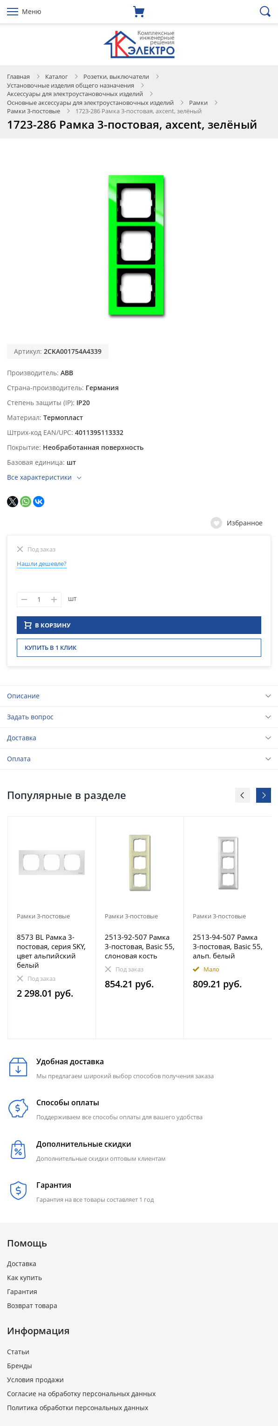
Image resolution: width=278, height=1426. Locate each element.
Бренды (19, 1368)
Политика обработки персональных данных (77, 1410)
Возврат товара (32, 1308)
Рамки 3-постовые (33, 111)
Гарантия (22, 1294)
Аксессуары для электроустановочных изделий (75, 94)
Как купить (24, 1280)
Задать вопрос (30, 719)
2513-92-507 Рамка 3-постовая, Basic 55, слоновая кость (140, 949)
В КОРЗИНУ (47, 628)
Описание (23, 698)
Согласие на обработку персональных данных (81, 1396)
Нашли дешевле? (42, 563)
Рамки (198, 102)
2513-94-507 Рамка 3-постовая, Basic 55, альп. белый (228, 949)
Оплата (19, 761)
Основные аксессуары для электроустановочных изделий (90, 102)
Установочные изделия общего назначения (70, 85)
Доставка (21, 740)
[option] (52, 930)
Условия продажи (35, 1382)
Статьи (18, 1354)
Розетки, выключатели (116, 76)
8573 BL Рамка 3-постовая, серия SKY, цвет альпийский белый (51, 953)
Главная (18, 76)
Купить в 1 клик (50, 650)
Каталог (56, 76)
